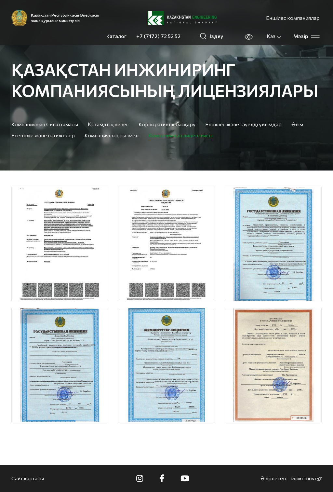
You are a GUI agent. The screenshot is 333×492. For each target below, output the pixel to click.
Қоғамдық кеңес (108, 124)
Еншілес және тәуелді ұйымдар (243, 124)
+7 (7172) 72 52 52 (158, 36)
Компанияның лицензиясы (180, 135)
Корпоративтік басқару (167, 124)
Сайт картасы (27, 478)
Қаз (274, 36)
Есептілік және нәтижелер (43, 135)
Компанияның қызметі (112, 135)
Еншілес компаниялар (293, 18)
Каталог (116, 36)
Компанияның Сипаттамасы (44, 124)
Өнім (297, 124)
